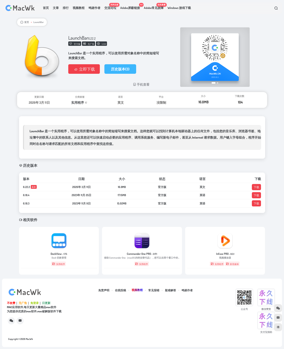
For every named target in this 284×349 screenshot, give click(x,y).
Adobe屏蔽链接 (131, 6)
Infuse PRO (225, 253)
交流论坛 (111, 6)
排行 (66, 8)
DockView (59, 253)
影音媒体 (232, 264)
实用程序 (77, 103)
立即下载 (84, 69)
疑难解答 (170, 290)
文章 (56, 8)
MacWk (29, 338)
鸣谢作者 (94, 8)
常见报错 (153, 290)
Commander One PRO (142, 253)
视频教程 (79, 8)
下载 (256, 187)
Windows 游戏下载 (179, 8)
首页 (46, 8)
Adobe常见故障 (155, 6)
